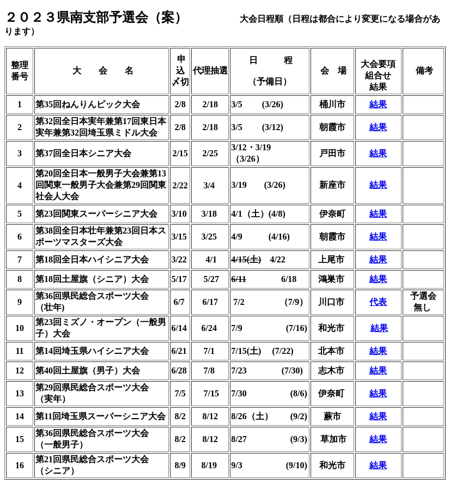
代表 (378, 302)
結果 (378, 104)
